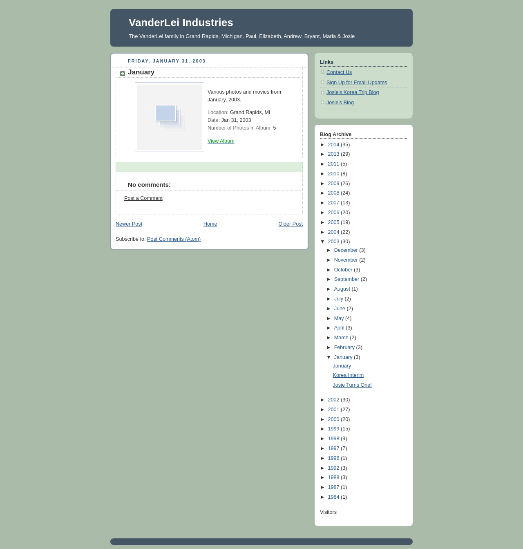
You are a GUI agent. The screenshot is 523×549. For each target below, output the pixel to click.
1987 (334, 487)
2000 (334, 419)
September (347, 279)
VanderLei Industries (181, 22)
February (345, 347)
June (340, 308)
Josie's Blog (340, 102)
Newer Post (129, 224)
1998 (334, 438)
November (347, 260)
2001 (334, 409)
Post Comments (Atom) (174, 239)
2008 (334, 193)
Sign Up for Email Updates (356, 82)
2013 (334, 154)
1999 (334, 429)
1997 (334, 448)
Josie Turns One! (352, 385)
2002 (334, 400)
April (340, 328)
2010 (334, 174)
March (342, 338)
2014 (334, 145)
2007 (334, 203)
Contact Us (339, 72)
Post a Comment (143, 198)
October (344, 270)
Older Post (290, 224)
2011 (334, 164)
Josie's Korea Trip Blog (352, 92)
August (343, 289)
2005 (334, 222)
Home (210, 224)
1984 (334, 497)
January (344, 357)
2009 (334, 183)
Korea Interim (348, 375)
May (339, 318)
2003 (334, 241)
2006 (334, 212)
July (339, 299)
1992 (334, 468)
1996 (334, 458)
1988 (334, 477)
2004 (334, 232)
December (347, 250)
